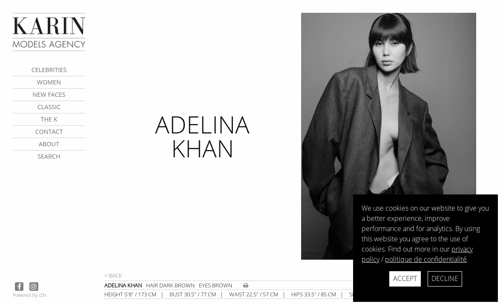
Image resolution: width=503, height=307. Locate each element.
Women (49, 82)
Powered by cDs (29, 295)
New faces (48, 94)
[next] (399, 142)
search (48, 156)
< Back (113, 275)
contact (49, 131)
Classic (49, 107)
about (49, 144)
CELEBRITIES (49, 70)
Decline (444, 278)
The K (48, 119)
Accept (405, 278)
